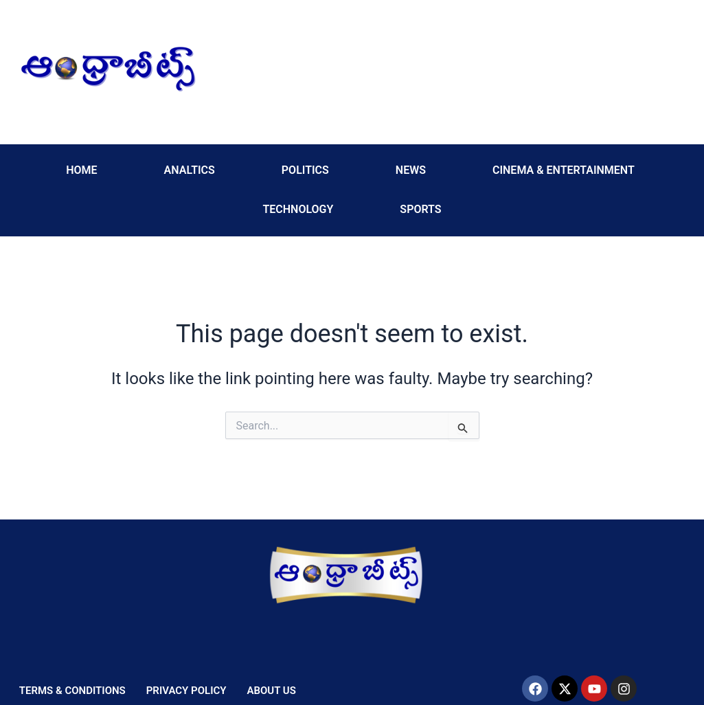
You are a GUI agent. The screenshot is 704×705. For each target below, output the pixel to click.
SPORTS (420, 209)
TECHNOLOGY (297, 209)
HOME (81, 170)
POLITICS (305, 170)
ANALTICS (189, 170)
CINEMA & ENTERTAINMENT (563, 170)
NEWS (411, 170)
